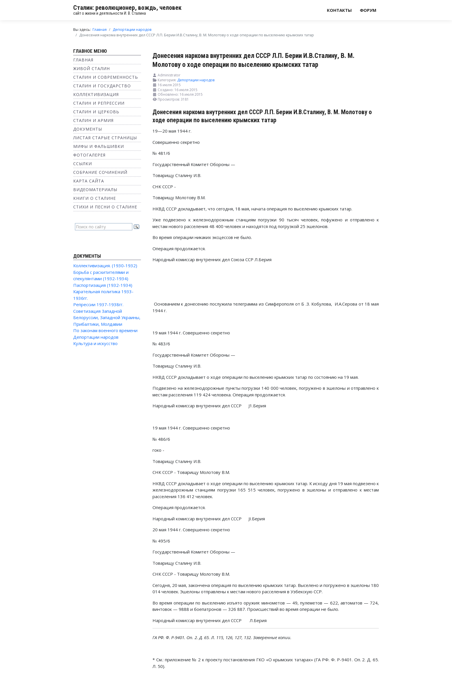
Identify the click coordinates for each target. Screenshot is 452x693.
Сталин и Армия (93, 120)
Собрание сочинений (100, 172)
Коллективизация (96, 94)
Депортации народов (95, 337)
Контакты (339, 10)
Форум (368, 10)
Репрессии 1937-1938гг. (98, 304)
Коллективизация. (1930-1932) (105, 265)
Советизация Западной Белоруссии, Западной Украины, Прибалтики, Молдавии (106, 317)
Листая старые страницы (105, 137)
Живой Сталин (91, 68)
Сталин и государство (102, 85)
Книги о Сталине (94, 198)
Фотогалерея (89, 155)
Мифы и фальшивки (98, 146)
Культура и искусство (95, 343)
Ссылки (82, 163)
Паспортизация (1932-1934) (102, 285)
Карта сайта (88, 181)
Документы (87, 129)
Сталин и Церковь (96, 111)
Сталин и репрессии (99, 103)
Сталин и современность (105, 77)
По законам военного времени (105, 330)
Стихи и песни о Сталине (105, 207)
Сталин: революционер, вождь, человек (127, 7)
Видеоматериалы (95, 189)
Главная (83, 60)
